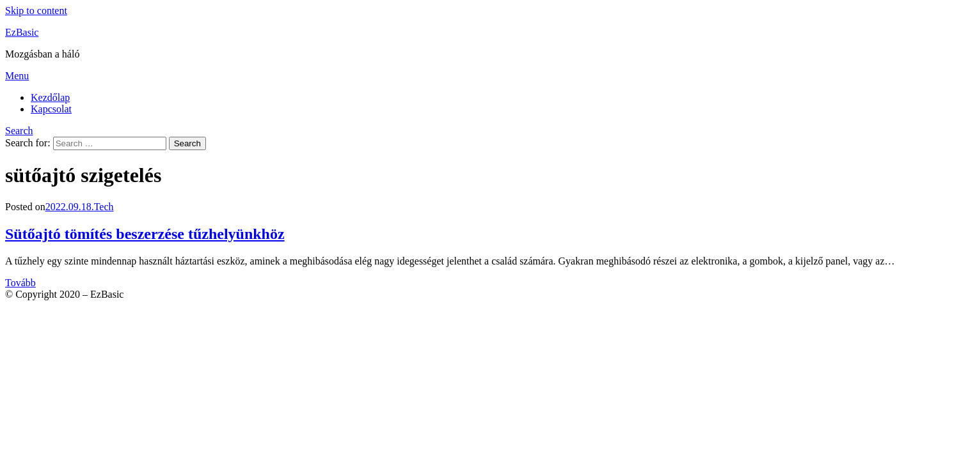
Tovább (20, 282)
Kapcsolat (51, 108)
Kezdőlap (50, 97)
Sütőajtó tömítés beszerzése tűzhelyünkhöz (145, 234)
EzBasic (21, 32)
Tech (104, 206)
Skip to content (36, 10)
